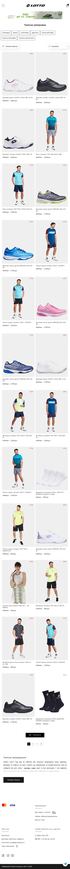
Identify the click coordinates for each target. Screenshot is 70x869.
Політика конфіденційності (13, 842)
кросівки (27, 768)
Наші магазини (10, 846)
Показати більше (35, 735)
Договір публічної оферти (13, 839)
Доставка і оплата (45, 812)
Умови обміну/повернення (46, 816)
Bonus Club (40, 820)
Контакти (5, 835)
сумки (33, 768)
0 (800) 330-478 (41, 835)
